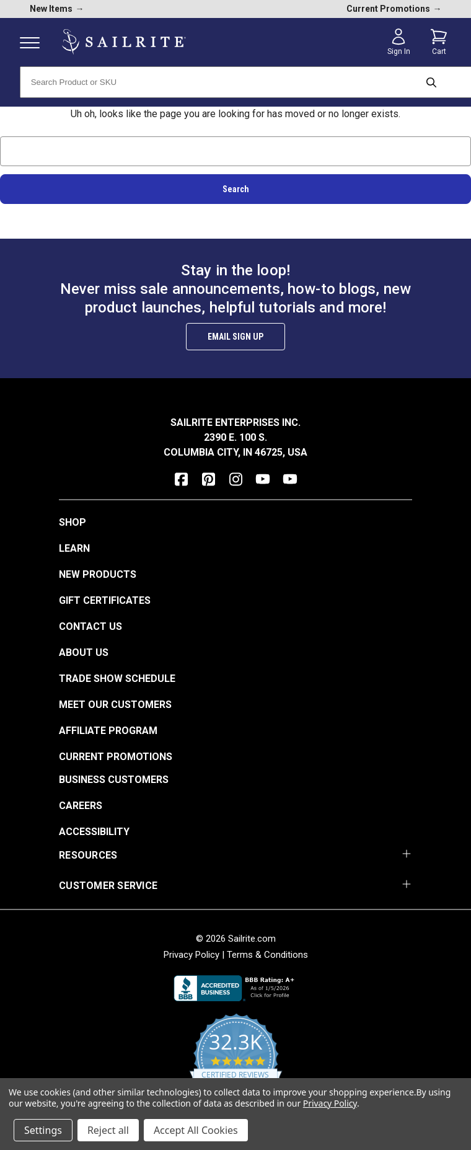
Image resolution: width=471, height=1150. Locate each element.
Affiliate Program (108, 730)
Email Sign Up (235, 337)
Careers (80, 806)
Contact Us (90, 626)
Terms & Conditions (267, 954)
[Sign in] (398, 42)
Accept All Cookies (196, 1130)
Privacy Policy (191, 954)
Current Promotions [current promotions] (394, 9)
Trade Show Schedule (117, 678)
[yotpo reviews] (236, 1063)
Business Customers (114, 779)
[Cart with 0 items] (438, 42)
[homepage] (124, 42)
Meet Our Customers (115, 704)
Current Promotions (115, 757)
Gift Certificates (105, 600)
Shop (72, 522)
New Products (97, 574)
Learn (74, 548)
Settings (43, 1130)
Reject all (108, 1130)
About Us (83, 652)
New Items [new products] (57, 9)
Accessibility (94, 832)
